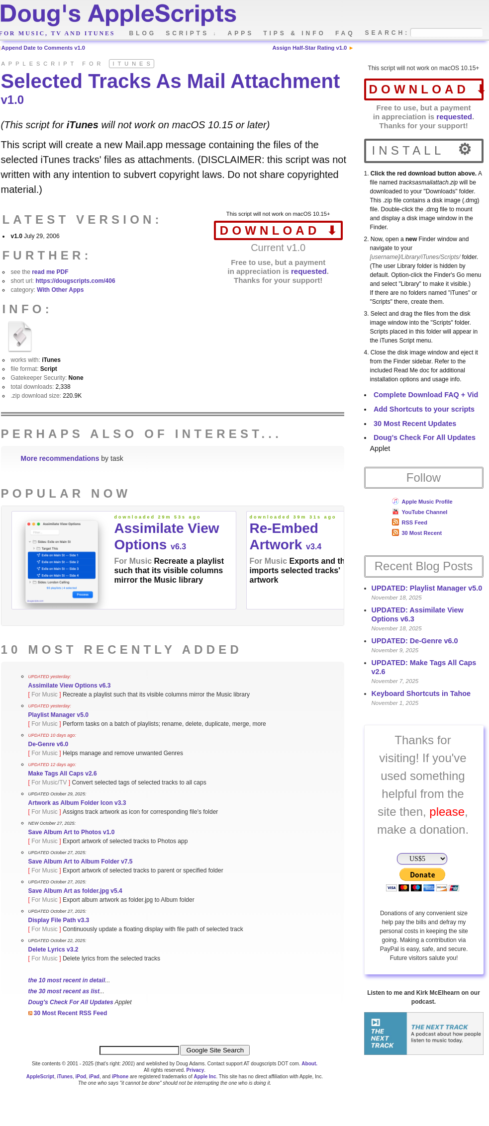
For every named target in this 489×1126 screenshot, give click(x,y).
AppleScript (40, 1076)
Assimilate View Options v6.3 (69, 685)
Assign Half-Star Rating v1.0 (309, 48)
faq (345, 33)
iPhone (120, 1076)
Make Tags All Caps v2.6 (62, 773)
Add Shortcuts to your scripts (424, 409)
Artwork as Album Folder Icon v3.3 (77, 802)
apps (241, 33)
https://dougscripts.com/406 (75, 280)
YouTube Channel (420, 512)
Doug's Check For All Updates (425, 437)
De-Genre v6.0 (48, 744)
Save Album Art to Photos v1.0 (71, 832)
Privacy (195, 1070)
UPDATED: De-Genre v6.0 (415, 641)
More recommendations (60, 458)
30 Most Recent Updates (415, 424)
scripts (192, 33)
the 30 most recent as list (63, 991)
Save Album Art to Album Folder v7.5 (80, 861)
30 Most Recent (417, 533)
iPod (81, 1076)
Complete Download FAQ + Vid (426, 395)
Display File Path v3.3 (59, 920)
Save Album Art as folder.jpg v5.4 (75, 890)
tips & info (294, 33)
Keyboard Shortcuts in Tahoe (421, 693)
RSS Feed (409, 522)
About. (309, 1063)
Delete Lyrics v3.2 (53, 949)
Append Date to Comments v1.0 (43, 48)
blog (143, 33)
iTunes (64, 1076)
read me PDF (50, 271)
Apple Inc (205, 1076)
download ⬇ (426, 89)
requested (454, 116)
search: (387, 33)
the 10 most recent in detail (66, 980)
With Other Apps (60, 289)
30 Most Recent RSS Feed (67, 1013)
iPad (94, 1076)
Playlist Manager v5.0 (58, 714)
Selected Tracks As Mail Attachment (170, 88)
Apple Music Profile (422, 502)
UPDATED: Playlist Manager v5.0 (427, 588)
